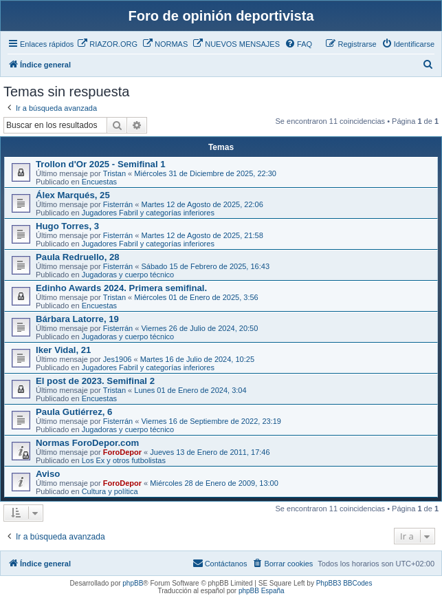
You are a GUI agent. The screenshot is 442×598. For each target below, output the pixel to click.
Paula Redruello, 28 (78, 257)
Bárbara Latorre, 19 (77, 319)
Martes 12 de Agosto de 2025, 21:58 (202, 235)
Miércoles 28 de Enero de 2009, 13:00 (214, 483)
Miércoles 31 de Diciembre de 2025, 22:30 (205, 173)
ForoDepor (122, 452)
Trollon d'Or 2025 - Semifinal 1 (101, 164)
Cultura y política (110, 491)
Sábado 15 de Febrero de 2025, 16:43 (205, 266)
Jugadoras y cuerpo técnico (128, 274)
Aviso (48, 474)
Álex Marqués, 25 (73, 195)
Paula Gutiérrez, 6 (74, 412)
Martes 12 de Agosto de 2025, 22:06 (202, 204)
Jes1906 (117, 359)
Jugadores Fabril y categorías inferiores (148, 213)
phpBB (132, 583)
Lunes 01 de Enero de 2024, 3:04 (190, 390)
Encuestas (99, 182)
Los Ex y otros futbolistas (124, 460)
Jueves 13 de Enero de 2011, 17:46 (209, 452)
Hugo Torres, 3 (67, 226)
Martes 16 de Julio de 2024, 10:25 (197, 359)
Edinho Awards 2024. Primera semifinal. (121, 288)
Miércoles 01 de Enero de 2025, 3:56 (196, 297)
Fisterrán (118, 204)
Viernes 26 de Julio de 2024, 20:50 (199, 328)
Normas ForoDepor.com (87, 443)
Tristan (114, 173)
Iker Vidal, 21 (63, 350)
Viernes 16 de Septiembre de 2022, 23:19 (210, 421)
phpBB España (262, 591)
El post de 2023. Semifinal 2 (95, 381)
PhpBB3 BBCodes (344, 583)
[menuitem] (107, 44)
